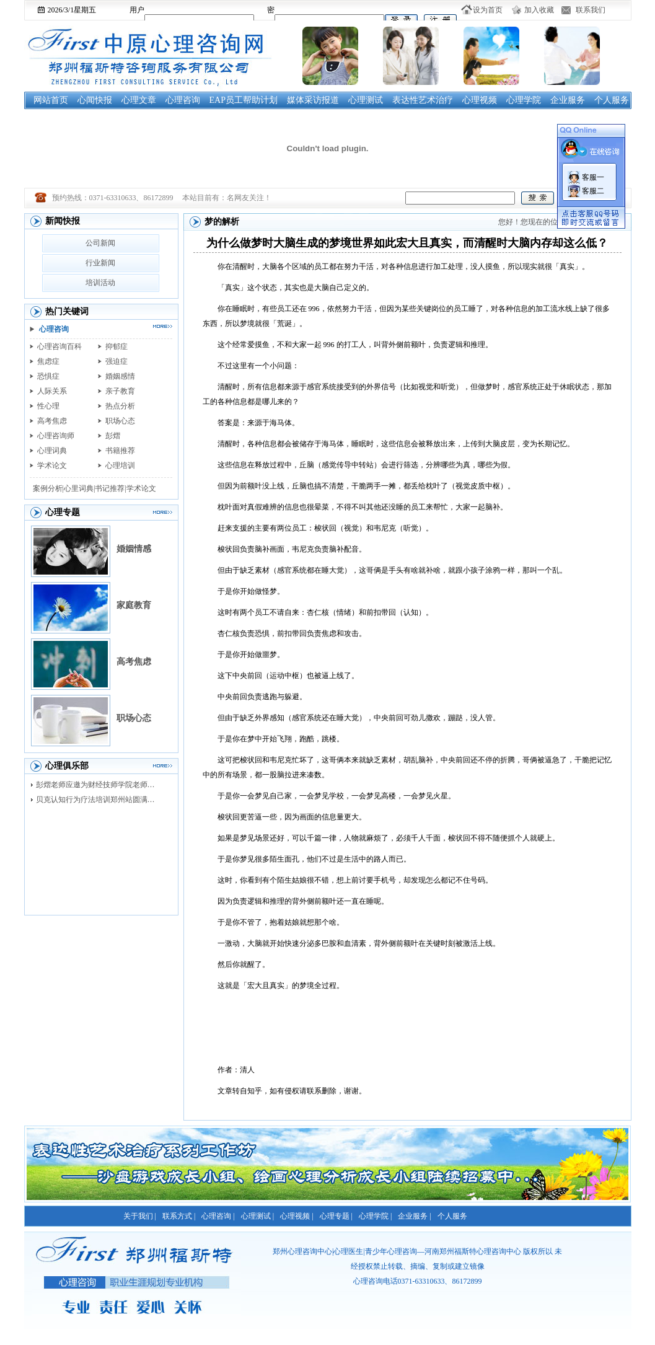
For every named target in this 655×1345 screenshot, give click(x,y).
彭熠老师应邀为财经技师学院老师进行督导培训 (98, 784)
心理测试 (365, 100)
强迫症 (116, 361)
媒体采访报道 (313, 100)
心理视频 (479, 100)
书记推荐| (110, 488)
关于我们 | (139, 1216)
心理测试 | (257, 1216)
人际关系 (52, 391)
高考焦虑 (52, 421)
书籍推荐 (120, 450)
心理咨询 (182, 100)
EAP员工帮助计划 (243, 100)
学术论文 (52, 465)
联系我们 (590, 10)
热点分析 (120, 406)
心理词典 (52, 450)
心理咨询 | (217, 1216)
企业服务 (567, 100)
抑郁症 (116, 346)
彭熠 (112, 435)
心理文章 (138, 100)
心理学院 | (375, 1216)
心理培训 (120, 465)
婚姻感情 (120, 376)
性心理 (48, 406)
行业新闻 (100, 262)
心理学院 (523, 100)
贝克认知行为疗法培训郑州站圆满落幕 (98, 799)
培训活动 (100, 282)
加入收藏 (539, 10)
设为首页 (488, 10)
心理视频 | (296, 1216)
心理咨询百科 (59, 346)
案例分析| (48, 488)
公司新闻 (100, 243)
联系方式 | (178, 1216)
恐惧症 (48, 376)
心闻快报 (94, 100)
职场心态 (120, 421)
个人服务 (611, 100)
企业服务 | (414, 1216)
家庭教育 (133, 605)
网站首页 (50, 100)
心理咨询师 (55, 435)
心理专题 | (336, 1216)
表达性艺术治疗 (422, 100)
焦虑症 (48, 361)
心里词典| (79, 488)
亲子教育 (120, 391)
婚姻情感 (133, 548)
